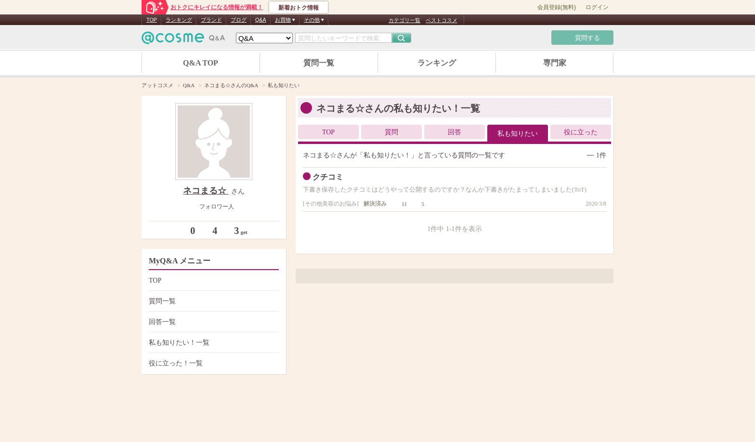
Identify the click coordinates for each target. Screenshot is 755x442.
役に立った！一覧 (212, 363)
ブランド (211, 20)
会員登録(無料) (556, 7)
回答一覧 (212, 321)
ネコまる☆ (206, 190)
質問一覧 (318, 63)
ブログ (239, 20)
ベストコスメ (441, 20)
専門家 (554, 63)
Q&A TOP (200, 63)
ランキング (179, 20)
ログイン (597, 7)
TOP (151, 20)
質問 (391, 132)
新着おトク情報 (298, 7)
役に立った (581, 132)
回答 (454, 132)
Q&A (260, 20)
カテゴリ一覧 (404, 20)
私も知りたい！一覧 (212, 342)
